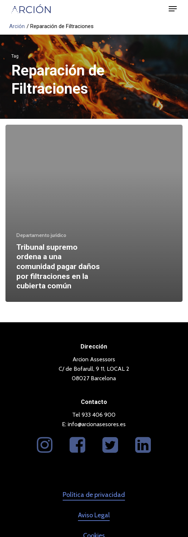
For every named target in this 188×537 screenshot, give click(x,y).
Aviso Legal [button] (94, 515)
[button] (173, 8)
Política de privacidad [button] (94, 495)
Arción (17, 26)
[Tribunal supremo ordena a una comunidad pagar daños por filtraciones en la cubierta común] (94, 213)
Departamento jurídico (41, 235)
